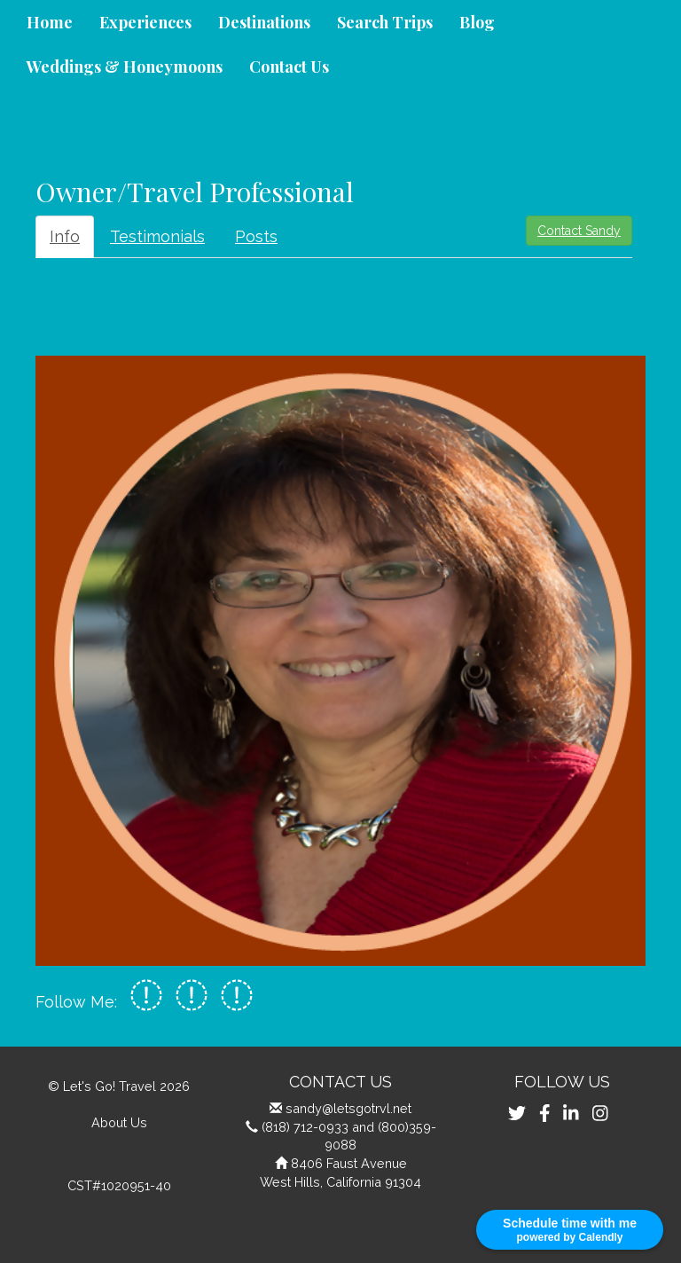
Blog (477, 22)
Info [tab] (65, 236)
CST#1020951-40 (119, 1185)
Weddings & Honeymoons (125, 66)
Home (50, 22)
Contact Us (289, 66)
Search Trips (385, 22)
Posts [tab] (256, 236)
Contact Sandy (579, 231)
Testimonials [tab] (157, 236)
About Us (119, 1122)
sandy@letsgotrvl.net (348, 1108)
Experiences (145, 22)
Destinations (264, 22)
